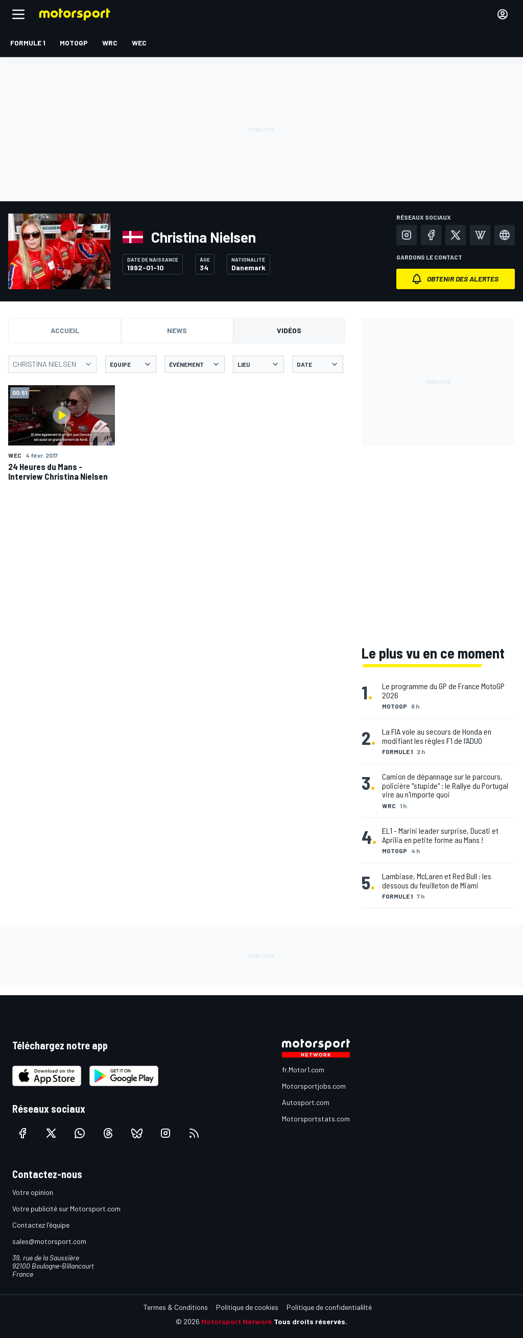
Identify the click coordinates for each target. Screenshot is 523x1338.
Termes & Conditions (176, 1307)
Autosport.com (305, 1102)
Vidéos (289, 330)
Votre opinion (32, 1192)
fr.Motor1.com (303, 1069)
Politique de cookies (247, 1307)
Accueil (65, 330)
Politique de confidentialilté (329, 1307)
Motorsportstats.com (316, 1118)
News (177, 330)
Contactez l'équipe (40, 1224)
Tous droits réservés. (310, 1321)
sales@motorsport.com (49, 1241)
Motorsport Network (236, 1321)
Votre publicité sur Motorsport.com (66, 1208)
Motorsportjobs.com (314, 1086)
